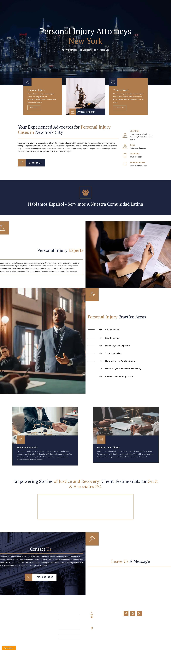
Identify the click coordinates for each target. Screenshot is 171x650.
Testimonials (64, 626)
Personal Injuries (66, 622)
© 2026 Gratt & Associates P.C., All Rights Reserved (27, 644)
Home (61, 611)
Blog (61, 631)
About (61, 617)
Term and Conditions (144, 644)
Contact (62, 636)
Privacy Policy (85, 644)
